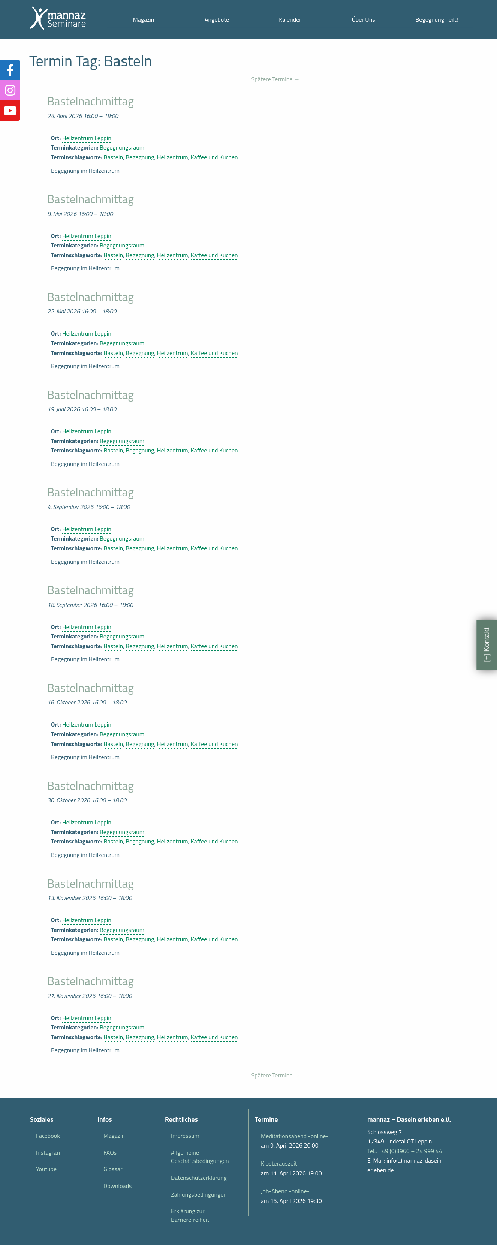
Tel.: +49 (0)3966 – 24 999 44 (404, 1150)
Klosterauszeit (279, 1163)
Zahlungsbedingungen (199, 1194)
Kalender (290, 19)
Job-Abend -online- (285, 1191)
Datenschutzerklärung (199, 1177)
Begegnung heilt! (437, 19)
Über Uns (363, 19)
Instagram (49, 1152)
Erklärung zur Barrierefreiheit (190, 1215)
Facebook (48, 1135)
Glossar (112, 1168)
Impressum (185, 1135)
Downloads (117, 1185)
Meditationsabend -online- (295, 1135)
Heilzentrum (172, 157)
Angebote (217, 19)
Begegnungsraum (122, 147)
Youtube (46, 1168)
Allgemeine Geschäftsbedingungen (200, 1156)
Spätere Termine (275, 79)
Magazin (143, 19)
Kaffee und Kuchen (214, 157)
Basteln (113, 157)
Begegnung (140, 157)
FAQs (110, 1152)
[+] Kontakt (486, 644)
